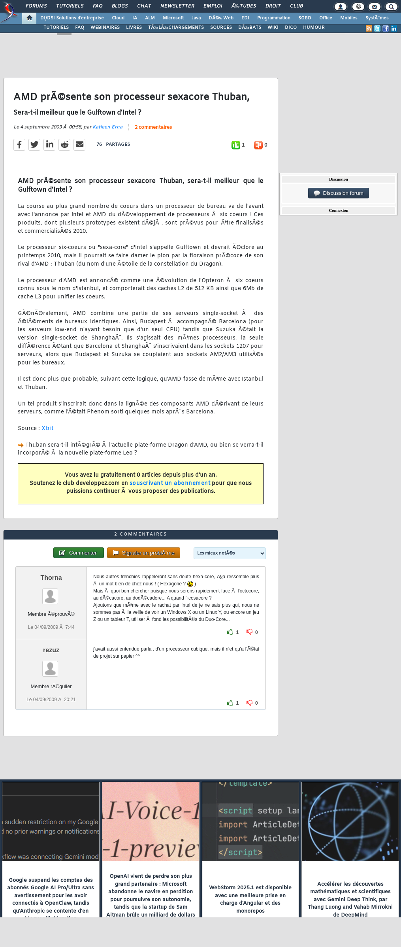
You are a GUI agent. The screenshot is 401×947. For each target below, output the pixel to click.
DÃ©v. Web (221, 18)
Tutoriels (69, 6)
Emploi (213, 6)
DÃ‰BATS (249, 27)
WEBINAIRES (105, 27)
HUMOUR (314, 27)
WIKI (273, 27)
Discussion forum (338, 193)
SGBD (304, 18)
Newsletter (177, 6)
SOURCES (221, 27)
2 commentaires (153, 128)
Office (325, 18)
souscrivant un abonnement (170, 483)
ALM (150, 18)
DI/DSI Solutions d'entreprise (72, 18)
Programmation (273, 18)
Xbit (47, 428)
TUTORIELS (56, 27)
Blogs (119, 6)
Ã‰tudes (244, 6)
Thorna (51, 577)
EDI (245, 18)
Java (196, 18)
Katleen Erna (107, 127)
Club (296, 6)
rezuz (51, 650)
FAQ (97, 6)
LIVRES (134, 27)
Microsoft (173, 18)
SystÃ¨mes (377, 18)
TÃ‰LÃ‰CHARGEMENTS (176, 27)
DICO (291, 27)
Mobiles (349, 18)
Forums (36, 6)
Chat (144, 6)
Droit (273, 6)
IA (134, 18)
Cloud (118, 18)
